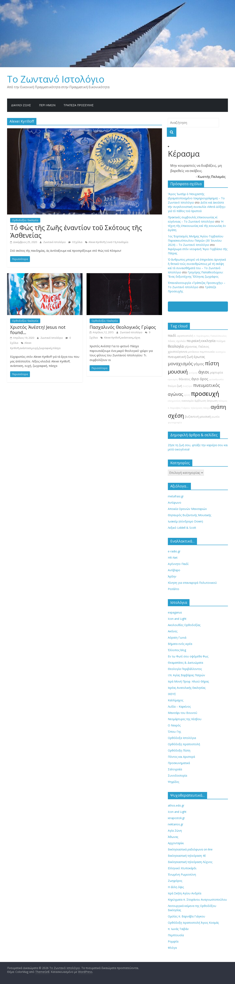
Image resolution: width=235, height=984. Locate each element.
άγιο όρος (199, 378)
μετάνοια (193, 351)
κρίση (187, 395)
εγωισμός (173, 379)
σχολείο (181, 341)
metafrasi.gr (176, 496)
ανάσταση (26, 348)
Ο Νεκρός (174, 725)
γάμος (199, 363)
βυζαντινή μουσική (198, 416)
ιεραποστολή (185, 336)
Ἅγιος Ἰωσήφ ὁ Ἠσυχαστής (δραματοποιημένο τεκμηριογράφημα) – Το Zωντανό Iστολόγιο (196, 198)
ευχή (35, 348)
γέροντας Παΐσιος (196, 346)
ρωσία (215, 416)
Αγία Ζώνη (175, 830)
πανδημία (122, 242)
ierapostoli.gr (176, 818)
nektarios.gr (175, 824)
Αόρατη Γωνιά (177, 637)
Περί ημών (47, 105)
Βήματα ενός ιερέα (180, 644)
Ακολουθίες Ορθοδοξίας (184, 625)
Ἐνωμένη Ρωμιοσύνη (182, 874)
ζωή (179, 386)
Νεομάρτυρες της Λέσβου (184, 719)
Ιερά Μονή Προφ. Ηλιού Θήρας (188, 681)
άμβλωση (200, 400)
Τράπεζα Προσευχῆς (79, 105)
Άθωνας (173, 837)
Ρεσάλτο (173, 589)
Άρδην (172, 576)
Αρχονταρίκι (176, 843)
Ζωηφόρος (175, 881)
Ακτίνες (172, 631)
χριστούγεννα (177, 351)
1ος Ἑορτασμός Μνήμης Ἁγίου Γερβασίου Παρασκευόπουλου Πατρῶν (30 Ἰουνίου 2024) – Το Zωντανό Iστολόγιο (195, 240)
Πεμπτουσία (176, 935)
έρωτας (199, 357)
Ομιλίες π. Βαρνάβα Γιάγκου (186, 916)
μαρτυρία (216, 372)
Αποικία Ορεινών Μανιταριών (187, 509)
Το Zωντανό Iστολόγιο (55, 79)
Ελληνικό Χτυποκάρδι (182, 868)
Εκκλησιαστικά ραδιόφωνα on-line (190, 849)
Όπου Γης (174, 731)
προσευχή (205, 394)
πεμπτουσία (207, 351)
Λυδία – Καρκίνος (179, 706)
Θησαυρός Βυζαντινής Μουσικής (189, 515)
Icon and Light (177, 619)
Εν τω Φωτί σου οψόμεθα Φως (188, 656)
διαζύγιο (187, 386)
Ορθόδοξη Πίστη (179, 750)
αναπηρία (220, 351)
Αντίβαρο (174, 570)
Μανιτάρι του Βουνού (182, 713)
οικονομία (187, 400)
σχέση (176, 415)
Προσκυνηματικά (179, 763)
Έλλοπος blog (177, 650)
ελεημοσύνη (174, 400)
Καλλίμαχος (175, 700)
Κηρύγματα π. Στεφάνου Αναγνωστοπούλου (197, 899)
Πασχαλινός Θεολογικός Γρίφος (123, 327)
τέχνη (137, 337)
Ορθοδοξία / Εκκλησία (25, 220)
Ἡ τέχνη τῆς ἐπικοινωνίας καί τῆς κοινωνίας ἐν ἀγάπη (197, 226)
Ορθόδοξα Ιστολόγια (182, 738)
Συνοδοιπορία (177, 775)
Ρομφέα (173, 941)
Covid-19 (111, 242)
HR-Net (173, 557)
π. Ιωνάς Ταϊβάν (178, 929)
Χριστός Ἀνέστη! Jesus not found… (38, 329)
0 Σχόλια (75, 242)
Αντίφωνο (174, 502)
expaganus (175, 612)
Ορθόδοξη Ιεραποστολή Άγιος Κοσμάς (193, 923)
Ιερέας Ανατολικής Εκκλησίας (186, 688)
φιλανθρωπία (216, 379)
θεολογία (176, 346)
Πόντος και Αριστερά (181, 757)
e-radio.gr (174, 551)
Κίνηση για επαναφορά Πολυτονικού (192, 583)
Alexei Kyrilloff (97, 242)
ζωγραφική (45, 348)
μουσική (178, 371)
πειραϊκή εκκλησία (201, 341)
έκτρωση (212, 400)
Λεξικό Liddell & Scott (182, 528)
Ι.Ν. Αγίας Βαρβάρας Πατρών (186, 675)
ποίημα (220, 341)
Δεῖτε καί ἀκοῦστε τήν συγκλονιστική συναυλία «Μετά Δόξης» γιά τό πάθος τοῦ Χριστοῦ (196, 207)
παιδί (172, 335)
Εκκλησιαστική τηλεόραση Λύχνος (190, 862)
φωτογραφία (175, 422)
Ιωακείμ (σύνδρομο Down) (185, 521)
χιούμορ (193, 372)
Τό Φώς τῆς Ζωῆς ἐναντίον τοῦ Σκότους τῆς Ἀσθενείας (76, 231)
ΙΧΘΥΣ (172, 694)
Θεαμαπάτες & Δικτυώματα (185, 662)
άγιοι (203, 372)
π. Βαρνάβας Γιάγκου (179, 408)
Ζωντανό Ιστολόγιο (54, 242)
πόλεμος (222, 400)
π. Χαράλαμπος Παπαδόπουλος (210, 335)
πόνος (171, 341)
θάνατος (185, 379)
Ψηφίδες (173, 782)
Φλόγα (172, 948)
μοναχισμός (180, 363)
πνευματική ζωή (180, 357)
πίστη (212, 363)
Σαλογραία (175, 769)
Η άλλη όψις (176, 887)
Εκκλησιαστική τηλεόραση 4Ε (187, 856)
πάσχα (56, 348)
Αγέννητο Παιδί (178, 564)
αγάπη (218, 406)
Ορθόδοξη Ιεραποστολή (184, 744)
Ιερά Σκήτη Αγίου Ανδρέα (184, 893)
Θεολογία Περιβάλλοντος (185, 669)
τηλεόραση (196, 408)
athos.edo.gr (176, 805)
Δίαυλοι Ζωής (21, 105)
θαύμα (172, 386)
